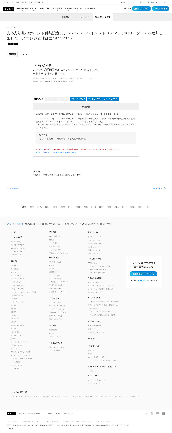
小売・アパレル (54, 236)
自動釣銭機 (53, 330)
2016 (109, 207)
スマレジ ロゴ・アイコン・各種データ (102, 367)
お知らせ (124, 2)
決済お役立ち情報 (94, 278)
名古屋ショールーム (95, 243)
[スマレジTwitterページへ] (146, 413)
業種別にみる (54, 258)
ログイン (127, 9)
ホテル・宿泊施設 (55, 288)
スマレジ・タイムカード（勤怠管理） (37, 396)
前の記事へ (14, 188)
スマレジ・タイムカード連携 (20, 352)
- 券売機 (14, 298)
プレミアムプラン (55, 302)
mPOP (51, 333)
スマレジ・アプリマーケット (20, 342)
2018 (93, 207)
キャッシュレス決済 (17, 279)
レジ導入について (55, 343)
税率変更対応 (15, 269)
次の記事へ (157, 188)
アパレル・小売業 (55, 262)
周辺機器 (52, 326)
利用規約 (9, 425)
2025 (39, 207)
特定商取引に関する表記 (39, 425)
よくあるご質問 (153, 2)
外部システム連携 (17, 345)
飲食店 (51, 240)
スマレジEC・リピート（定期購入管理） (127, 396)
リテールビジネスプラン (57, 312)
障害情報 (65, 17)
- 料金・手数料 (16, 282)
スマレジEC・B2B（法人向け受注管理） (98, 396)
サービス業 (53, 243)
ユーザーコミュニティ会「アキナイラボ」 (102, 360)
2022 (63, 207)
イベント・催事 (54, 246)
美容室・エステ (54, 272)
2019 (86, 207)
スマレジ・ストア (17, 365)
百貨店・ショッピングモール (59, 253)
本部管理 (14, 322)
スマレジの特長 (16, 237)
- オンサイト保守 (17, 255)
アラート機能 (15, 368)
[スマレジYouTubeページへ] (157, 413)
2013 (132, 207)
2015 (117, 207)
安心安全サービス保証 (18, 248)
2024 (47, 207)
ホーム (12, 224)
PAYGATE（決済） (17, 396)
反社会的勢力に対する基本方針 (82, 425)
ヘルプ (164, 2)
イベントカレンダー (17, 335)
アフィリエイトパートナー (97, 332)
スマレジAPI (15, 348)
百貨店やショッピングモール (59, 282)
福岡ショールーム (94, 250)
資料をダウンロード (143, 274)
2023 (55, 207)
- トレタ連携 (16, 362)
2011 (148, 207)
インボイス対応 (16, 275)
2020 (78, 207)
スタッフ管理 (15, 332)
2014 (124, 207)
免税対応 (14, 272)
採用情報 (58, 413)
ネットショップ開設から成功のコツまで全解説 (103, 301)
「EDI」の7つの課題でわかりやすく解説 (101, 315)
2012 (140, 207)
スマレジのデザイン (69, 413)
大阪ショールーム (94, 247)
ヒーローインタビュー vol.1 (97, 380)
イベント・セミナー (95, 346)
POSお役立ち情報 (94, 259)
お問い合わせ (90, 9)
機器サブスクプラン (56, 319)
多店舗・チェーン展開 (56, 292)
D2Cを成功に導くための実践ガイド (100, 311)
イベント (91, 350)
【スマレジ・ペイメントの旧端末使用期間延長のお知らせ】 (57, 152)
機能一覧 (14, 261)
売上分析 (14, 305)
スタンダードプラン (56, 316)
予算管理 (14, 309)
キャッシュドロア (55, 336)
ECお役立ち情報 (94, 297)
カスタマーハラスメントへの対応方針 (60, 425)
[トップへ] (8, 9)
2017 (101, 207)
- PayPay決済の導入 (18, 289)
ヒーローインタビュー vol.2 (97, 383)
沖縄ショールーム (94, 253)
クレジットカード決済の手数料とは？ (100, 289)
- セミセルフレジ (17, 295)
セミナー (91, 354)
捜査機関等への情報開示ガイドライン (104, 425)
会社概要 (50, 413)
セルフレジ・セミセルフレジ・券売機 (23, 292)
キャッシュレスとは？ (95, 282)
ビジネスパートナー (137, 2)
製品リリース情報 (102, 17)
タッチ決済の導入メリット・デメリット (101, 285)
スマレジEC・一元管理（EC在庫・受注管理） (67, 396)
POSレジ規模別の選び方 (96, 273)
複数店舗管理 (15, 318)
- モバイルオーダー (18, 302)
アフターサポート (17, 251)
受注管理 (14, 328)
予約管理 (14, 315)
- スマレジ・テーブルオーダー (22, 358)
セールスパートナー (95, 325)
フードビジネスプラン (56, 309)
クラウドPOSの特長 (17, 245)
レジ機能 (14, 265)
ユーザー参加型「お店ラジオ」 (98, 357)
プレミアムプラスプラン (57, 306)
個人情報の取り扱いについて (22, 425)
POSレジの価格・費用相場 (97, 269)
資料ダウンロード (141, 9)
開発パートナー (93, 329)
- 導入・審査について (19, 285)
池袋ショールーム (94, 240)
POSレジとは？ (93, 263)
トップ (13, 232)
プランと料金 (54, 298)
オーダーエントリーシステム (20, 355)
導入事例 (52, 232)
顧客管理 (14, 312)
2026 (32, 207)
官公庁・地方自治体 (56, 285)
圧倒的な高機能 (16, 241)
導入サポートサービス (56, 347)
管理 (13, 338)
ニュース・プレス (82, 17)
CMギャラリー (93, 371)
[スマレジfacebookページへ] (152, 413)
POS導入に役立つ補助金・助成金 (99, 266)
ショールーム (78, 9)
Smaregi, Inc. (10, 428)
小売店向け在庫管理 (17, 325)
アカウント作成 (160, 9)
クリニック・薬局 (55, 250)
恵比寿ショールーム (95, 237)
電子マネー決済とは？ (95, 292)
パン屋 (51, 268)
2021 (70, 207)
